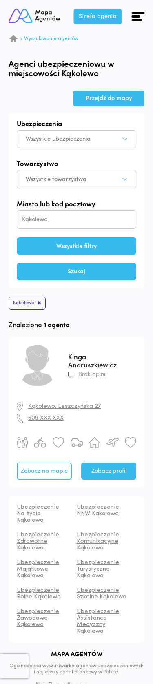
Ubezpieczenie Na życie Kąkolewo (38, 514)
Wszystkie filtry (76, 246)
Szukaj (76, 271)
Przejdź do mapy (109, 98)
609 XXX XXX (46, 419)
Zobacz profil (108, 471)
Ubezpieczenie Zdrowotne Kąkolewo (38, 541)
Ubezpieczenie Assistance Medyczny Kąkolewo (98, 622)
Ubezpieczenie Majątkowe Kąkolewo (38, 569)
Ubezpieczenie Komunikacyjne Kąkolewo (98, 541)
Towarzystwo (37, 164)
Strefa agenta (100, 16)
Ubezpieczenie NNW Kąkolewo (98, 511)
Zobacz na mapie (44, 471)
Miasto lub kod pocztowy (56, 204)
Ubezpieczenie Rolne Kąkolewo (39, 594)
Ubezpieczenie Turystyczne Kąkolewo (98, 569)
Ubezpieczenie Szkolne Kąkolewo (101, 594)
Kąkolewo (24, 303)
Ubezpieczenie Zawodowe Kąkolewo (38, 618)
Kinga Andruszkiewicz (92, 362)
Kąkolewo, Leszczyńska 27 (64, 407)
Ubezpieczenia (39, 124)
